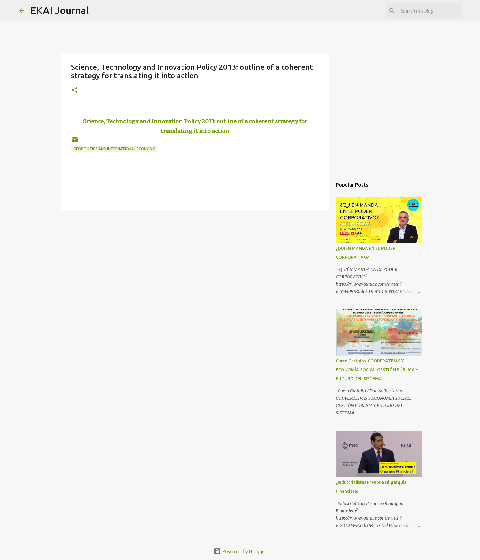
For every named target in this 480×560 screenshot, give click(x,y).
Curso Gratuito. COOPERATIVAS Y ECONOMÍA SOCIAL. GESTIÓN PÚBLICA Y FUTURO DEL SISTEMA (377, 369)
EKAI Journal (59, 10)
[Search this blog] (430, 10)
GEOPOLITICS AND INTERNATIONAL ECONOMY (114, 149)
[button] (74, 90)
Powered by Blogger (240, 551)
